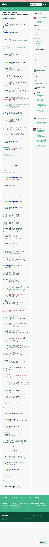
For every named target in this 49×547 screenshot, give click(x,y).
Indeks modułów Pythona (39, 35)
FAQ (34, 52)
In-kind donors (20, 515)
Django (5, 4)
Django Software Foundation (7, 505)
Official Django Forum (37, 69)
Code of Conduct (5, 507)
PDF (43, 83)
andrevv (41, 515)
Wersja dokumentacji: (43, 542)
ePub (46, 83)
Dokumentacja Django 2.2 (39, 41)
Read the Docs (42, 84)
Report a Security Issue (16, 505)
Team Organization (5, 503)
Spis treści (36, 32)
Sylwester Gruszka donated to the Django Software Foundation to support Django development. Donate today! (41, 20)
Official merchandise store (39, 503)
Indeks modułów (39, 58)
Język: (46, 539)
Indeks (34, 58)
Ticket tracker (36, 74)
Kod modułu (38, 43)
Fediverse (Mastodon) (31, 503)
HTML (41, 83)
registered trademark (30, 518)
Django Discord (22, 501)
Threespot (34, 515)
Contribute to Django (15, 501)
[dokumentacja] (6, 62)
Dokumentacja (7, 8)
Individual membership (16, 507)
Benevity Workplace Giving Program (41, 505)
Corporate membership (39, 501)
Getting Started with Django (6, 501)
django (38, 45)
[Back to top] (47, 545)
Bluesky (28, 505)
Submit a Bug (14, 503)
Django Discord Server (37, 64)
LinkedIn (28, 507)
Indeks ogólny (37, 34)
